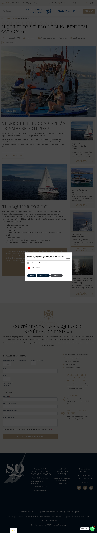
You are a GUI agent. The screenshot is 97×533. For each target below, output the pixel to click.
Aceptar (32, 275)
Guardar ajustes (43, 275)
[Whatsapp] (92, 528)
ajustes (68, 258)
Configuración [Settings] (57, 275)
